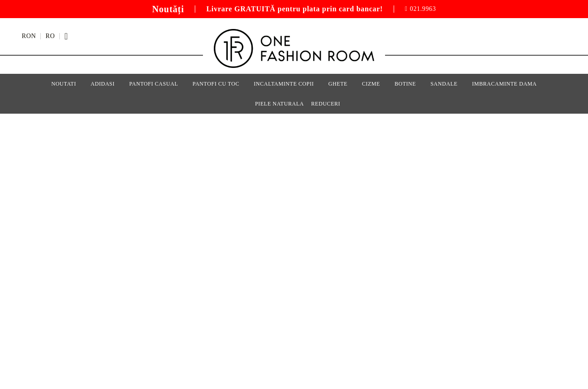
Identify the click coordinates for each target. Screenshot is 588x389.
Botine (405, 84)
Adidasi (103, 84)
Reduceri (325, 104)
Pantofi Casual (153, 84)
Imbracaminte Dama (504, 84)
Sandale (444, 84)
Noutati (63, 84)
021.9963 (423, 9)
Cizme (371, 84)
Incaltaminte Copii (284, 84)
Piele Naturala (279, 104)
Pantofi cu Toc (216, 84)
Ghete (337, 84)
